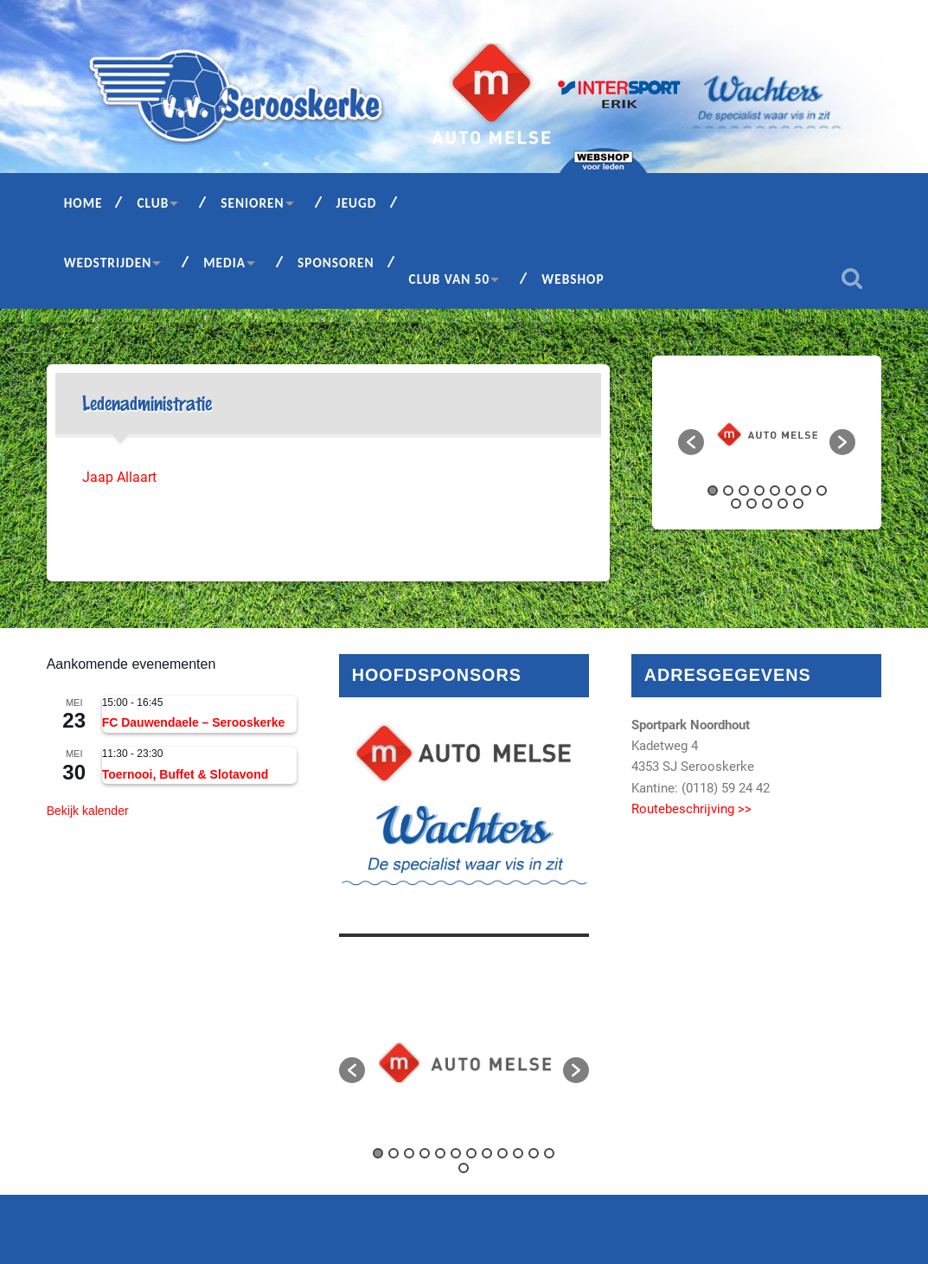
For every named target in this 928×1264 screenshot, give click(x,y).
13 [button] (798, 503)
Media (224, 262)
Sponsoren (336, 262)
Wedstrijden (108, 262)
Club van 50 (449, 279)
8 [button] (821, 490)
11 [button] (767, 503)
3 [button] (744, 490)
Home (83, 203)
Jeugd (356, 203)
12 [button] (783, 503)
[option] (767, 434)
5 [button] (775, 490)
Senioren (252, 203)
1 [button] (712, 490)
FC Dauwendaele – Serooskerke (193, 722)
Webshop (572, 279)
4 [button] (759, 490)
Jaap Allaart (121, 477)
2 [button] (728, 490)
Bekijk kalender (88, 811)
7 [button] (806, 490)
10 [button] (751, 503)
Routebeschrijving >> (691, 809)
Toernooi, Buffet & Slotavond (185, 774)
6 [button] (790, 490)
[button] (691, 442)
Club (153, 203)
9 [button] (736, 503)
